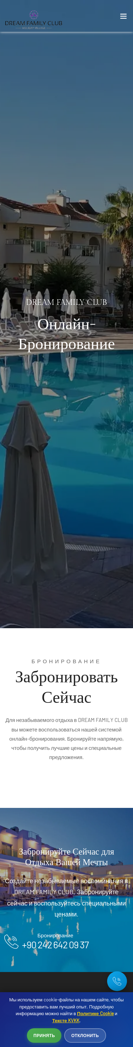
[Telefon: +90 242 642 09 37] (117, 981)
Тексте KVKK (65, 1020)
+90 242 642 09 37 (55, 944)
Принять (44, 1035)
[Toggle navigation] (123, 17)
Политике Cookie (95, 1013)
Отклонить (85, 1035)
